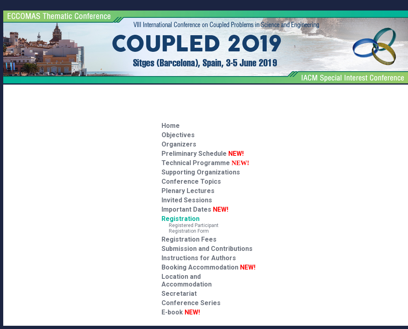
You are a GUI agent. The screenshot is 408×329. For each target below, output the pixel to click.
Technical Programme (196, 163)
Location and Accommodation (187, 280)
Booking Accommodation (208, 267)
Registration (181, 219)
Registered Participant (190, 225)
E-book (181, 312)
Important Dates (195, 209)
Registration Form (185, 231)
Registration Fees (189, 239)
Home (171, 125)
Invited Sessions (187, 200)
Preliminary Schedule (203, 153)
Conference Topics (191, 181)
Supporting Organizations (201, 172)
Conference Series (191, 303)
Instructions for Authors (199, 258)
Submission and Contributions (207, 249)
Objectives (178, 135)
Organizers (179, 144)
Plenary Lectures (188, 191)
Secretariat (179, 293)
